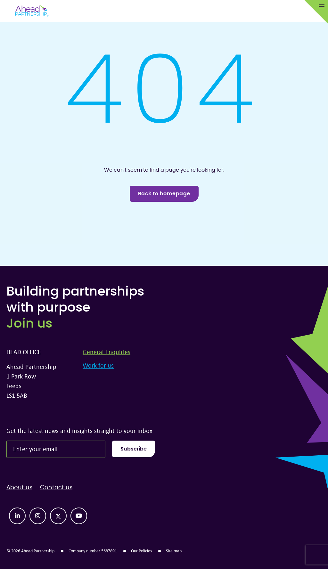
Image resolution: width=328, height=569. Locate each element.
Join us (29, 323)
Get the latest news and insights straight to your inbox (79, 430)
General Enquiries (106, 351)
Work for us (98, 365)
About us (19, 488)
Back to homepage (164, 193)
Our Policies (141, 550)
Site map (174, 550)
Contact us (56, 488)
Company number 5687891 (93, 550)
